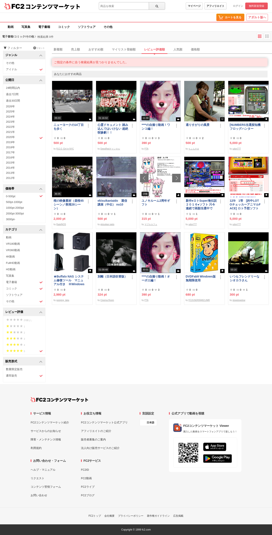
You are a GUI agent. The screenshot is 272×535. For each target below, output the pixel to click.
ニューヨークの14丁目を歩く (69, 126)
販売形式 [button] (23, 362)
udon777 (236, 149)
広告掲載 (178, 515)
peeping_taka (62, 300)
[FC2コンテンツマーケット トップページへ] (59, 400)
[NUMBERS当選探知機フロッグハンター (245, 126)
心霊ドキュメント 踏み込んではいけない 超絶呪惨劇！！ (113, 128)
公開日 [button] (23, 80)
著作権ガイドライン (158, 515)
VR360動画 (13, 250)
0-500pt (24, 196)
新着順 (58, 49)
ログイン (238, 5)
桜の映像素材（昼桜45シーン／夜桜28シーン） (69, 204)
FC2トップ (95, 515)
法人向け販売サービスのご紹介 (100, 448)
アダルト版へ (257, 17)
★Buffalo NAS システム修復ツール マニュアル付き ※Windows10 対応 (69, 280)
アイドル (24, 69)
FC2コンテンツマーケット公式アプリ (104, 422)
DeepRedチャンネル (110, 149)
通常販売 (24, 376)
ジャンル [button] (23, 55)
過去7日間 (12, 94)
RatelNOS (61, 224)
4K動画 (10, 256)
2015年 (10, 162)
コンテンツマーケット (53, 6)
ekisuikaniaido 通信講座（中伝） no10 (112, 202)
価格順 (195, 49)
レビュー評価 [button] (23, 312)
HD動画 (11, 269)
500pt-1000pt (14, 202)
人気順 (177, 49)
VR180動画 (13, 243)
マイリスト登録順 (124, 49)
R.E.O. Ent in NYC (65, 149)
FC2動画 (86, 478)
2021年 (10, 132)
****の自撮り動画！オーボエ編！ (156, 278)
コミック (64, 27)
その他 (107, 27)
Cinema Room (107, 300)
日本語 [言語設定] (150, 422)
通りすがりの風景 (198, 125)
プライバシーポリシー (130, 515)
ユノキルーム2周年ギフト (156, 202)
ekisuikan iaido (108, 224)
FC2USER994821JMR (199, 300)
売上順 (75, 49)
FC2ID (85, 469)
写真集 (25, 27)
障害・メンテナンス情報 (46, 439)
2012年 (10, 178)
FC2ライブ (88, 486)
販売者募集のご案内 (93, 439)
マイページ (194, 5)
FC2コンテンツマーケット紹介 (50, 422)
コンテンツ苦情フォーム (46, 486)
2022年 (10, 126)
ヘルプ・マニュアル (43, 469)
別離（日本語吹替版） (112, 276)
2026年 (10, 106)
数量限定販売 (14, 369)
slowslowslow (238, 300)
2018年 (10, 147)
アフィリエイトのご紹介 (96, 431)
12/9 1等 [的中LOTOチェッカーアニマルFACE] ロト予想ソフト (245, 204)
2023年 (10, 121)
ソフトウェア (87, 27)
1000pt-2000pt (15, 207)
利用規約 (36, 448)
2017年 (10, 152)
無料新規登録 (256, 5)
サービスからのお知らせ (46, 431)
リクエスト (37, 478)
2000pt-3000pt (15, 213)
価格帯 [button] (23, 189)
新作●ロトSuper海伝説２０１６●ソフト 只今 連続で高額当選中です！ (201, 204)
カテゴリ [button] (23, 230)
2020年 (24, 137)
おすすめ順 (95, 49)
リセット (39, 47)
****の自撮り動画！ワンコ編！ (156, 126)
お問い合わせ (39, 495)
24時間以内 (13, 87)
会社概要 (109, 515)
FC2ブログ (88, 495)
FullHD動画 (13, 263)
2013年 (10, 172)
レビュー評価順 (154, 49)
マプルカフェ (150, 224)
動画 (11, 27)
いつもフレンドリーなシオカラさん (244, 278)
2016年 (10, 157)
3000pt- (10, 219)
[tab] (162, 49)
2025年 (10, 111)
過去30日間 (13, 100)
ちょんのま (193, 149)
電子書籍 (44, 27)
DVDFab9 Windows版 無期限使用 (201, 278)
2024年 (10, 116)
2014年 (10, 167)
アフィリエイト (215, 5)
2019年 (10, 142)
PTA (146, 149)
